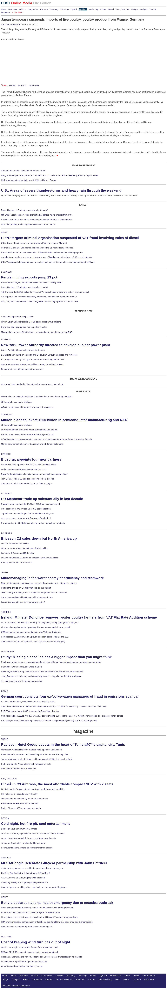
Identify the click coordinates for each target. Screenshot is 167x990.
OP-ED (4, 572)
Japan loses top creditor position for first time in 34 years (27, 513)
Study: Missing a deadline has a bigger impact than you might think (56, 657)
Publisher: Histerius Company (16, 986)
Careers (44, 9)
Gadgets (144, 9)
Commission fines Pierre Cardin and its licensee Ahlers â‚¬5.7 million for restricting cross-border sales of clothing (54, 706)
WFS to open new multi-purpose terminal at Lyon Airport (27, 407)
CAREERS (6, 454)
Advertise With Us (64, 979)
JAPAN (12, 85)
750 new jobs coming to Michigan (16, 402)
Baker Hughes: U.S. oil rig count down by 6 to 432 (24, 210)
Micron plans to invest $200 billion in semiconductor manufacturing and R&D (36, 332)
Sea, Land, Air (122, 9)
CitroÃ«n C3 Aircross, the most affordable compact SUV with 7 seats (57, 784)
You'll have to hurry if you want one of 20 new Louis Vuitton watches (33, 833)
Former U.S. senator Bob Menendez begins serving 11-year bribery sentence (37, 248)
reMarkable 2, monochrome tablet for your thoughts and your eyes (32, 868)
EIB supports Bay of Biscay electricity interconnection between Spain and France (39, 297)
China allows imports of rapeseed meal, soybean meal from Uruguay (33, 641)
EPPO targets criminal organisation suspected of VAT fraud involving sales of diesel (70, 238)
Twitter (126, 979)
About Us (80, 979)
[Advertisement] (22, 58)
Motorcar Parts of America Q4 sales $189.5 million (24, 548)
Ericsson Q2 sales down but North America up (39, 538)
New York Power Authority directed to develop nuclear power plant (55, 345)
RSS (117, 979)
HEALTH (5, 897)
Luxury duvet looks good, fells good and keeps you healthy (28, 838)
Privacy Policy (105, 979)
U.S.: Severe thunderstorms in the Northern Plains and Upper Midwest (34, 243)
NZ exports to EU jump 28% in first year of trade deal (26, 518)
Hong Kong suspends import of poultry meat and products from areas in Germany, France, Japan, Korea (49, 175)
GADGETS (6, 858)
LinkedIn (137, 979)
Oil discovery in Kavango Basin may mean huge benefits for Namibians (34, 592)
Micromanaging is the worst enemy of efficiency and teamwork (52, 578)
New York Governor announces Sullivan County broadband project (32, 364)
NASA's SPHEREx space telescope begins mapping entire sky (30, 952)
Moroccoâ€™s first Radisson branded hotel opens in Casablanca (31, 750)
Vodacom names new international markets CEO (23, 469)
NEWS (4, 232)
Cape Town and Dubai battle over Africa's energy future (27, 597)
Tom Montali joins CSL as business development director (27, 479)
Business (12, 9)
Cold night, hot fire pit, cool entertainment (35, 823)
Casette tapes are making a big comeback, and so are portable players (34, 887)
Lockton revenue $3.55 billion (15, 543)
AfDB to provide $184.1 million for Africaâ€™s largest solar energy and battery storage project (45, 292)
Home (4, 975)
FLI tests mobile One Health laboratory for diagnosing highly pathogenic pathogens (40, 622)
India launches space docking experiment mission (24, 961)
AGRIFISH (6, 612)
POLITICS (6, 339)
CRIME (4, 691)
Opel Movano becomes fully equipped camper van (24, 799)
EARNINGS (6, 533)
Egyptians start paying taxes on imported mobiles (24, 327)
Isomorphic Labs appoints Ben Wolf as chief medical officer (28, 464)
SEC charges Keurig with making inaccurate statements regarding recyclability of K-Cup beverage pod (49, 720)
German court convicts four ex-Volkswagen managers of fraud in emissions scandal (69, 696)
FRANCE (21, 85)
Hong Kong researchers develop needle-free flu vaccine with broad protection (37, 908)
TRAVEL (5, 739)
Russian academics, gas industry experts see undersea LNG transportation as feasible (41, 957)
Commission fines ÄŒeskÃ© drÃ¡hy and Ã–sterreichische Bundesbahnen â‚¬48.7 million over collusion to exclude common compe (62, 716)
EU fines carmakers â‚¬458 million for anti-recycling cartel (28, 702)
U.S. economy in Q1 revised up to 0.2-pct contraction (26, 509)
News (3, 9)
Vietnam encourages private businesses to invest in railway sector (32, 282)
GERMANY (33, 85)
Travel (111, 9)
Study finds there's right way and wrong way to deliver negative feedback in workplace (41, 676)
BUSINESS (6, 272)
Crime (103, 9)
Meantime (5, 13)
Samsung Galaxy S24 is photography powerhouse (24, 882)
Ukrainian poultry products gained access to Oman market (28, 224)
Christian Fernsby (10, 25)
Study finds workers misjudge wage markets (21, 667)
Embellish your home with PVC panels (19, 829)
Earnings (64, 9)
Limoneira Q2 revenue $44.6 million (17, 553)
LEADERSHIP (7, 651)
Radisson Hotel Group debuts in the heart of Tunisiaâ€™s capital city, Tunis (63, 744)
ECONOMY (6, 493)
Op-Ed (74, 9)
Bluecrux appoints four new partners (31, 459)
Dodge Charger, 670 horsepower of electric (21, 808)
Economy (54, 9)
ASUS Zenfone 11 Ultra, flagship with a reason (23, 878)
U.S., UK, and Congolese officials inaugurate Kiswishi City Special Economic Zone (39, 301)
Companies (33, 9)
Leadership (93, 9)
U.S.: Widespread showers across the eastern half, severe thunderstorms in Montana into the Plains (48, 262)
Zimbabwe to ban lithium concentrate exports (22, 369)
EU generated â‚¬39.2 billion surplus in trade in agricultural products (33, 523)
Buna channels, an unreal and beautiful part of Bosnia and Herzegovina (34, 754)
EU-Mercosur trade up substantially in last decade (42, 499)
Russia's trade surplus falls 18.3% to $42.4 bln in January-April (30, 504)
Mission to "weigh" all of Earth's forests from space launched (29, 947)
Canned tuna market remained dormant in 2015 (23, 171)
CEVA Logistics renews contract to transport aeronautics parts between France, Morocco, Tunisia (46, 439)
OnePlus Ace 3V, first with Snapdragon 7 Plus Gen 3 (25, 873)
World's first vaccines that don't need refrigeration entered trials (30, 912)
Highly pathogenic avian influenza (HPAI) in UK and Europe (29, 180)
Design (134, 9)
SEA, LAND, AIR (9, 778)
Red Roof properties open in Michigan (19, 769)
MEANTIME (6, 937)
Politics (22, 9)
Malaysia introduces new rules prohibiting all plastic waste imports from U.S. (36, 215)
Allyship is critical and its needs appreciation (22, 681)
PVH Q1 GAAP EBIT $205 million (16, 562)
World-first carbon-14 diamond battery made (21, 966)
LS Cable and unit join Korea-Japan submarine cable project (29, 430)
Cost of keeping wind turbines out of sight (35, 942)
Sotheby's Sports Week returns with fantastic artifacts (26, 764)
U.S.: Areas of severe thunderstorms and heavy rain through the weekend (61, 190)
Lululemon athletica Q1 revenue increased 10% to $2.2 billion (29, 558)
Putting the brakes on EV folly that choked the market (26, 588)
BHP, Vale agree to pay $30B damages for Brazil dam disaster (30, 711)
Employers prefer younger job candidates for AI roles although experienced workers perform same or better (51, 662)
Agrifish (82, 9)
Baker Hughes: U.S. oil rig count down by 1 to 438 (24, 287)
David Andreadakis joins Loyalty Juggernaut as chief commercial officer (34, 474)
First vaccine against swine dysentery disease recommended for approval (35, 627)
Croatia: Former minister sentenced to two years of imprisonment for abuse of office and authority (46, 257)
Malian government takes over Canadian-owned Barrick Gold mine (32, 444)
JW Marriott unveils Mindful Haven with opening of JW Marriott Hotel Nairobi (36, 759)
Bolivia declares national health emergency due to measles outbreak (57, 903)
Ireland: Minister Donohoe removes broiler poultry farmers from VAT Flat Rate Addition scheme (79, 617)
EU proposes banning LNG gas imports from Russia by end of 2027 (32, 359)
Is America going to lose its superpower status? (23, 602)
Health (153, 9)
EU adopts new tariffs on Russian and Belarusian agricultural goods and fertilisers (39, 355)
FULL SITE (149, 979)
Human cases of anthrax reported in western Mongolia (26, 927)
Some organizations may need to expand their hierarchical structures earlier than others (42, 671)
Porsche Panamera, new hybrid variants (19, 803)
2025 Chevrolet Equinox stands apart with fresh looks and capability (32, 789)
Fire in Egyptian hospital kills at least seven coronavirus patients (31, 322)
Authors (48, 979)
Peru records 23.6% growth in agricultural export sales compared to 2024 (35, 637)
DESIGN (5, 818)
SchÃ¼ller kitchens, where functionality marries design (26, 848)
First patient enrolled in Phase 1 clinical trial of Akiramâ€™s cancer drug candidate (39, 917)
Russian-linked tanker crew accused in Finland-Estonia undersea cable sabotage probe (42, 252)
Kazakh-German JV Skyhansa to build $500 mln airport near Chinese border (36, 219)
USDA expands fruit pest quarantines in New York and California (31, 632)
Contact (91, 979)
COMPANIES (7, 414)
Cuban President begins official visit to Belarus (23, 350)
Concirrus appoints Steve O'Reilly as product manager (26, 483)
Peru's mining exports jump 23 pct (29, 277)
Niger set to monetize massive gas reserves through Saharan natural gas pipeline (39, 583)
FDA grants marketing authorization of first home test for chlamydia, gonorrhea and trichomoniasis (47, 922)
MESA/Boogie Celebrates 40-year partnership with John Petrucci (54, 863)
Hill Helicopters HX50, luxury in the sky (19, 794)
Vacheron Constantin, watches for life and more (23, 843)
